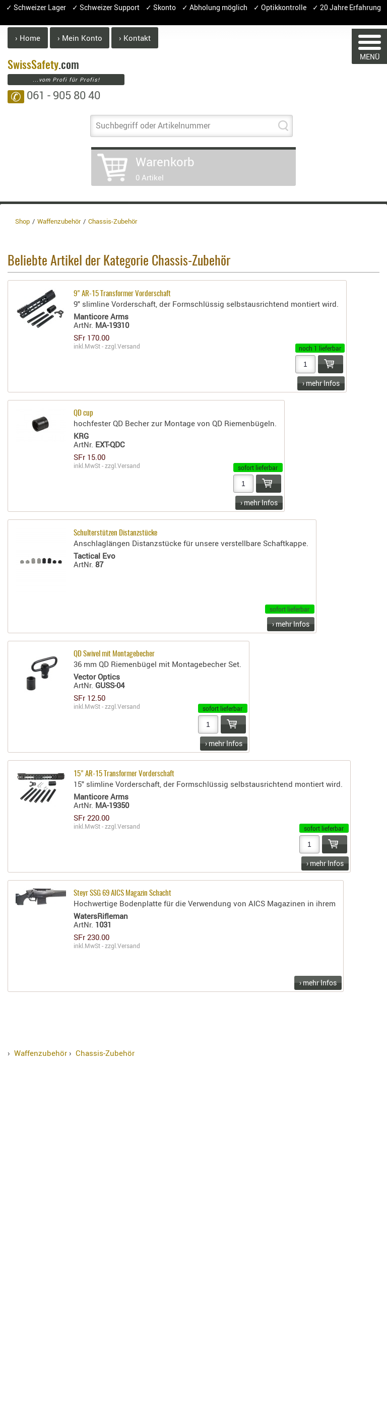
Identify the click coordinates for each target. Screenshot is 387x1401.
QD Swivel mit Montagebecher (114, 654)
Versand (128, 346)
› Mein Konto (79, 38)
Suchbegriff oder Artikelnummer (153, 125)
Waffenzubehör (40, 1053)
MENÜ (369, 48)
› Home (27, 38)
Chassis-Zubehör (105, 1053)
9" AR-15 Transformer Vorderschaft (122, 294)
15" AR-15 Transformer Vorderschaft (124, 774)
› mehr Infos (321, 383)
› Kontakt (135, 38)
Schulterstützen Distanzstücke (115, 533)
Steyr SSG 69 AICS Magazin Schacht (122, 893)
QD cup (83, 413)
